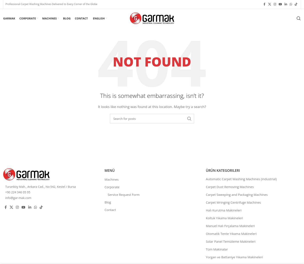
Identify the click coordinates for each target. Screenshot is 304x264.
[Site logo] (152, 18)
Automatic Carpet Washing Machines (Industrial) (241, 179)
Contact (110, 210)
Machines (111, 179)
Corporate (111, 187)
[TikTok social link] (296, 4)
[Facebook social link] (264, 4)
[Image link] (26, 174)
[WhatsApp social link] (290, 4)
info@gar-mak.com (18, 198)
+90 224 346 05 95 (17, 192)
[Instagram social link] (274, 4)
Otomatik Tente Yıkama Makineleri (231, 234)
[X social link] (269, 4)
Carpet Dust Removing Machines (230, 187)
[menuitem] (99, 18)
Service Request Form (124, 194)
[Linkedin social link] (285, 4)
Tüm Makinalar (217, 249)
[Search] (298, 18)
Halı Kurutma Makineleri (224, 210)
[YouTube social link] (280, 4)
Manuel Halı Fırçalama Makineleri (230, 226)
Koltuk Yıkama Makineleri (224, 218)
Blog (107, 202)
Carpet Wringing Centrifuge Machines (233, 202)
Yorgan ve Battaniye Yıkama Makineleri (234, 257)
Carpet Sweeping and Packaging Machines (237, 194)
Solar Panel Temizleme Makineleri (230, 241)
